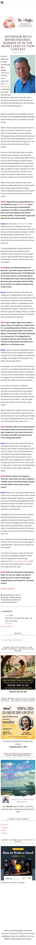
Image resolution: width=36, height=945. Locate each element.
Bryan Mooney (8, 595)
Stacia (7, 615)
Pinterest (4, 833)
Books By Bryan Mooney (21, 561)
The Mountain (22, 204)
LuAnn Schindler (15, 597)
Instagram (4, 827)
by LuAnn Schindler (8, 589)
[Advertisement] (18, 907)
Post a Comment (7, 626)
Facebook (4, 825)
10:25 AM (8, 624)
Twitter (3, 830)
